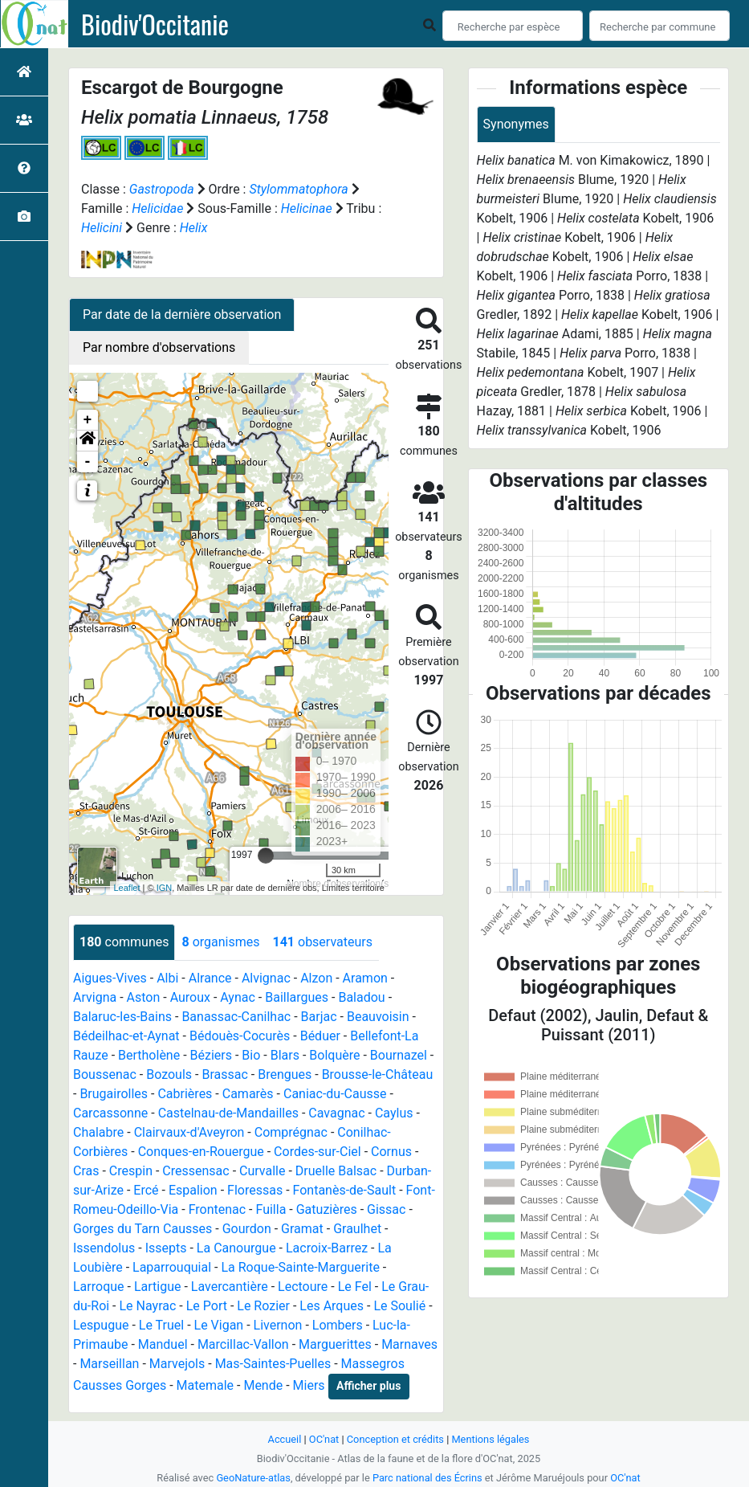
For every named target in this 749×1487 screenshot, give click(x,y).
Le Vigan (219, 1325)
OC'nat (324, 1439)
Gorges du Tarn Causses (142, 1228)
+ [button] (87, 420)
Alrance (210, 978)
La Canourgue (236, 1248)
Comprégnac (291, 1132)
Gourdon (246, 1228)
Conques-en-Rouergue (201, 1151)
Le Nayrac (148, 1305)
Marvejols (177, 1363)
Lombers (337, 1325)
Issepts (166, 1248)
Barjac (319, 1016)
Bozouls (169, 1074)
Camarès (248, 1093)
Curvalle (262, 1171)
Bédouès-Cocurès (239, 1036)
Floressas (255, 1190)
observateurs (322, 942)
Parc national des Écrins (427, 1478)
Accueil (285, 1439)
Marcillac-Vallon (243, 1344)
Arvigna (94, 997)
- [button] (87, 462)
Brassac (224, 1074)
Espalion (193, 1190)
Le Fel (355, 1286)
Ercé (145, 1190)
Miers (309, 1385)
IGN (165, 888)
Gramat (302, 1228)
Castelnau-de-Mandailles (228, 1113)
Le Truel (161, 1325)
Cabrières (184, 1093)
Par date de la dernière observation (182, 314)
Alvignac (266, 978)
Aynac (237, 997)
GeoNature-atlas (253, 1478)
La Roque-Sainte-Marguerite (300, 1267)
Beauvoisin (378, 1016)
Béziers (211, 1055)
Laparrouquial (171, 1267)
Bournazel (398, 1055)
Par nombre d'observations (159, 347)
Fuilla (270, 1209)
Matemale (205, 1385)
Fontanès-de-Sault (345, 1190)
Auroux (190, 997)
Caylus (394, 1113)
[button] (87, 441)
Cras (86, 1171)
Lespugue (100, 1325)
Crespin (131, 1171)
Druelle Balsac (336, 1171)
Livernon (278, 1325)
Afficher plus (368, 1385)
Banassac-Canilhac (236, 1016)
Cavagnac (336, 1113)
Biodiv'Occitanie (155, 24)
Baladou (361, 997)
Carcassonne (110, 1113)
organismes (220, 942)
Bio (251, 1055)
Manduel (163, 1344)
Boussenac (104, 1074)
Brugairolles (113, 1093)
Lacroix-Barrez (327, 1248)
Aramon (365, 978)
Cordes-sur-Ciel (317, 1151)
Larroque (98, 1286)
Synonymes (516, 124)
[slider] (266, 856)
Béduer (320, 1036)
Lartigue (157, 1286)
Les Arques (331, 1305)
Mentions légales (490, 1439)
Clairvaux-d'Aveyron (189, 1132)
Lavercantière (229, 1286)
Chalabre (98, 1132)
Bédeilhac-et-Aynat (126, 1036)
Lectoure (303, 1286)
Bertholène (149, 1055)
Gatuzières (326, 1209)
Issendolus (104, 1248)
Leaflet (127, 888)
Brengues (284, 1074)
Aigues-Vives (110, 978)
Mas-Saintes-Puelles (273, 1363)
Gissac (386, 1209)
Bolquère (334, 1055)
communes (124, 942)
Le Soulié (399, 1305)
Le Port (206, 1305)
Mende (263, 1385)
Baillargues (296, 997)
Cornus (391, 1151)
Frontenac (217, 1209)
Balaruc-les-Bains (122, 1016)
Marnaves (409, 1344)
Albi (167, 978)
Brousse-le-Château (378, 1074)
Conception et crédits (395, 1439)
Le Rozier (263, 1305)
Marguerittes (335, 1344)
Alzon (316, 978)
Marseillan (109, 1363)
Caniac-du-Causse (335, 1093)
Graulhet (357, 1228)
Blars (285, 1055)
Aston (144, 997)
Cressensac (195, 1171)
